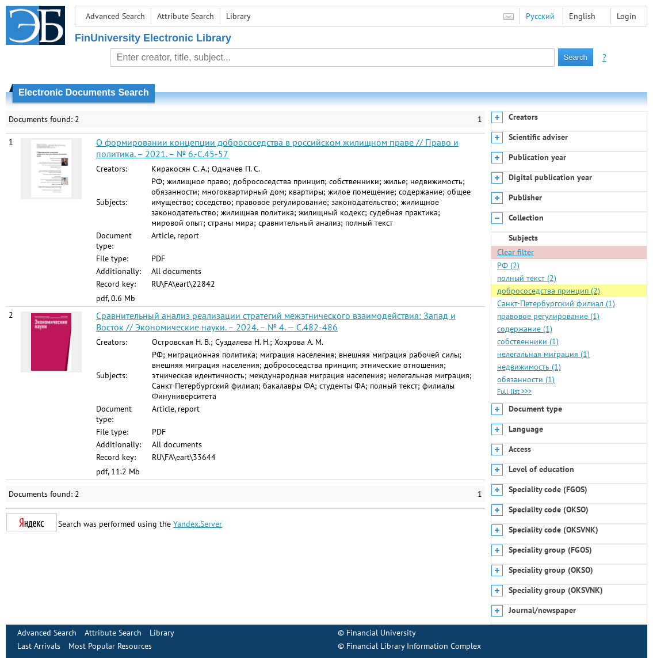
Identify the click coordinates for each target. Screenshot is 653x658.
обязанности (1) (526, 379)
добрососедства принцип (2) (548, 291)
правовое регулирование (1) (548, 316)
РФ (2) (508, 265)
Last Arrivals (38, 646)
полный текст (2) (526, 278)
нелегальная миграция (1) (543, 354)
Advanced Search (115, 16)
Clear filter (515, 252)
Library (238, 16)
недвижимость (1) (529, 367)
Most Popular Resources (110, 646)
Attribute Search (185, 16)
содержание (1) (524, 329)
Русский (540, 16)
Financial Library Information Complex (413, 646)
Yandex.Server (197, 524)
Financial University (381, 632)
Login (626, 16)
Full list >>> (514, 391)
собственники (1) (528, 341)
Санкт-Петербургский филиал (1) (556, 303)
